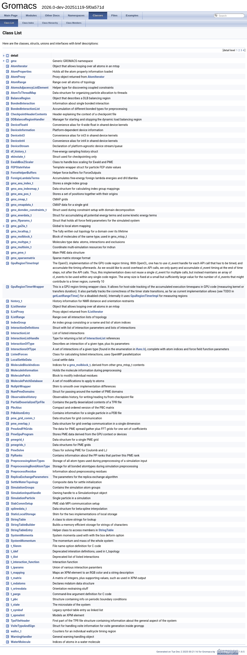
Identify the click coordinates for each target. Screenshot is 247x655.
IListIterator (18, 306)
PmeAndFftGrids (22, 428)
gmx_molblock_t (21, 236)
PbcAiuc (16, 407)
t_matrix (16, 578)
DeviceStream (20, 146)
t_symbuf (17, 610)
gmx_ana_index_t (22, 183)
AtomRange (18, 82)
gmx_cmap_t (19, 199)
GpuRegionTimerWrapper (27, 286)
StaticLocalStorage (23, 514)
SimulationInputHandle (26, 493)
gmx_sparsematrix (23, 258)
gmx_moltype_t (21, 242)
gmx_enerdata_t (21, 215)
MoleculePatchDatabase (27, 381)
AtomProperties (21, 71)
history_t (16, 301)
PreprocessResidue (23, 471)
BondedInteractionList (25, 108)
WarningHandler (21, 636)
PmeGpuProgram (22, 434)
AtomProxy (18, 76)
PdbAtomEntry (20, 413)
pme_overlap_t (20, 423)
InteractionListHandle (25, 338)
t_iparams (17, 567)
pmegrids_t (18, 445)
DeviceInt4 (18, 141)
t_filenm (16, 546)
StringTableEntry (22, 530)
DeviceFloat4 (19, 125)
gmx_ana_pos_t (21, 194)
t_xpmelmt (18, 615)
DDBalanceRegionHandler (27, 119)
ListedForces (19, 354)
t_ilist (14, 556)
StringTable (18, 519)
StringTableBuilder (23, 524)
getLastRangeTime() (66, 296)
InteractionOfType (22, 343)
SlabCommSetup (22, 503)
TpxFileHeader (20, 620)
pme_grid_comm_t (23, 418)
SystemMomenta (22, 535)
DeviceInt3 (18, 135)
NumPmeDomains (22, 391)
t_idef (14, 551)
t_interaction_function (25, 562)
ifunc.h (140, 349)
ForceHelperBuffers (24, 172)
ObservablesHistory (24, 397)
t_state (15, 604)
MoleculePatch (20, 375)
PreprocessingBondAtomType (30, 466)
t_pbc (14, 599)
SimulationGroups (22, 487)
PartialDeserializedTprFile (28, 402)
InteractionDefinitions (25, 327)
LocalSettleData (21, 359)
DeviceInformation (23, 130)
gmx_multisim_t (21, 247)
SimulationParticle (23, 498)
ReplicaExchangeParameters (29, 477)
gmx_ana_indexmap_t (25, 188)
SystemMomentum (23, 540)
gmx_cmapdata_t (22, 204)
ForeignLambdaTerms (25, 178)
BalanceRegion (20, 98)
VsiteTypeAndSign (23, 626)
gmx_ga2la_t (19, 226)
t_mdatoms (18, 583)
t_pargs (16, 594)
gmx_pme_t (18, 252)
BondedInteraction (23, 103)
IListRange (18, 317)
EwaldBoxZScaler (22, 162)
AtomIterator (19, 66)
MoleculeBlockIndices (25, 365)
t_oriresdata (18, 588)
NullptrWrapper (21, 386)
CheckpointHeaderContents (29, 114)
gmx (13, 61)
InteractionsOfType (23, 349)
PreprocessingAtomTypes (28, 461)
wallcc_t (16, 631)
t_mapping (18, 572)
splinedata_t (19, 508)
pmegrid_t (17, 439)
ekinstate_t (18, 156)
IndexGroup (18, 322)
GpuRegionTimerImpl (25, 263)
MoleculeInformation (24, 370)
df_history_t (18, 151)
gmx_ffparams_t (21, 220)
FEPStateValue (20, 167)
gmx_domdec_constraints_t (29, 210)
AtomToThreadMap (23, 92)
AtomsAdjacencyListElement (29, 87)
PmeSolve (17, 450)
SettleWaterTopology (24, 482)
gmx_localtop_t (21, 231)
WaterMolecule (21, 642)
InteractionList (20, 333)
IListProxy (17, 311)
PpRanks (16, 455)
